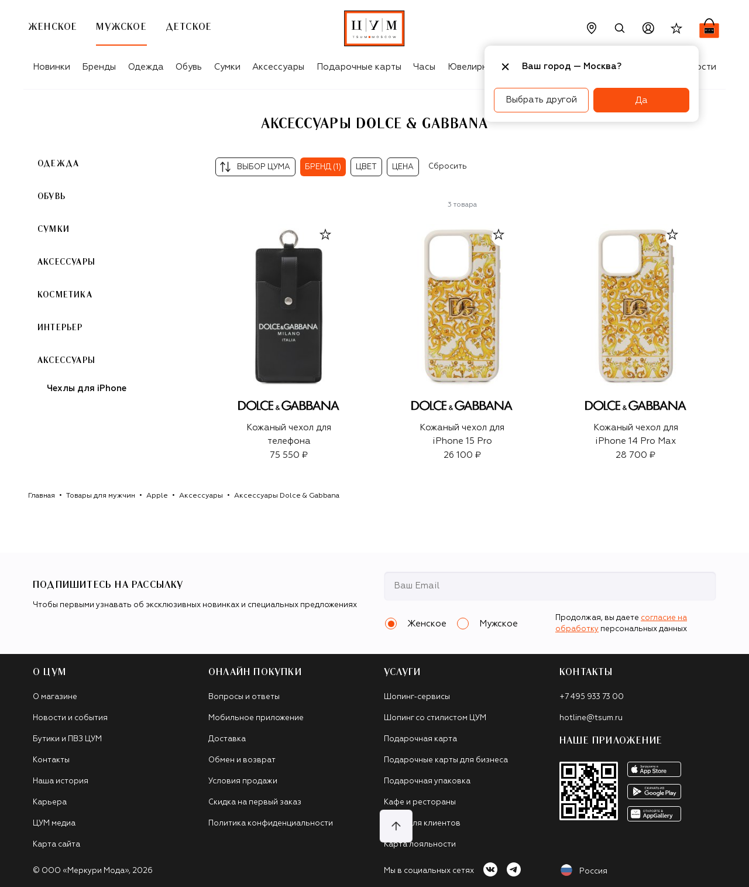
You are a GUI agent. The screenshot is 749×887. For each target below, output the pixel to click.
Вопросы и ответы (244, 697)
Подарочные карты (359, 67)
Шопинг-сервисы (417, 697)
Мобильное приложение (256, 718)
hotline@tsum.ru (591, 718)
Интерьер (60, 328)
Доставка (227, 739)
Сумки (227, 67)
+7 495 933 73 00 (591, 697)
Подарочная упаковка (427, 781)
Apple (157, 495)
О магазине (55, 697)
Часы (424, 67)
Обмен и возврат (242, 760)
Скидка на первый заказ (254, 802)
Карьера (50, 802)
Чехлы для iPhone (86, 388)
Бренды (99, 67)
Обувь (189, 67)
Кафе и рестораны (420, 802)
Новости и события (70, 718)
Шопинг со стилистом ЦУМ (435, 718)
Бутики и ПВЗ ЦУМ (67, 739)
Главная (41, 495)
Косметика (64, 295)
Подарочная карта (420, 739)
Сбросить (447, 166)
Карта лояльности (420, 844)
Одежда (146, 67)
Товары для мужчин (100, 495)
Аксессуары (278, 67)
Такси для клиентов (422, 823)
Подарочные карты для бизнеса (446, 760)
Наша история (60, 781)
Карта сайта (56, 844)
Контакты (51, 760)
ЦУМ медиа (54, 823)
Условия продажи (242, 781)
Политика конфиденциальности (270, 823)
